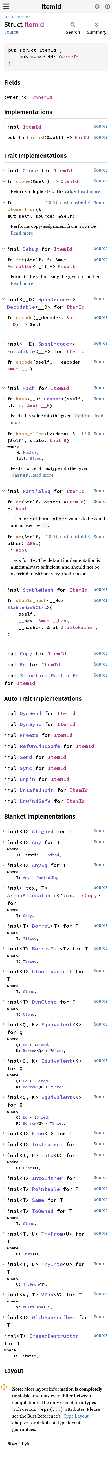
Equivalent (56, 1024)
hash (21, 399)
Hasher (52, 399)
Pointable (46, 1189)
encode (24, 362)
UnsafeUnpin (37, 790)
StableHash (38, 590)
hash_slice (30, 433)
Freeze (29, 735)
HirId (82, 137)
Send (26, 757)
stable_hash (31, 600)
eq (18, 501)
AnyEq (39, 865)
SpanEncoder (55, 344)
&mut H (58, 440)
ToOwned (43, 1211)
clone (23, 181)
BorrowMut (46, 948)
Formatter (20, 266)
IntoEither (47, 1178)
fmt (20, 259)
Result (66, 266)
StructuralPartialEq (49, 675)
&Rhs (32, 543)
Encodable (21, 351)
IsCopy (87, 895)
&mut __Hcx (52, 620)
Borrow (41, 926)
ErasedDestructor (54, 1336)
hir (27, 16)
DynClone (44, 1002)
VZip (47, 1294)
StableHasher (78, 627)
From (38, 1133)
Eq (23, 664)
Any (36, 842)
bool (21, 508)
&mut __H (38, 405)
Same (38, 1200)
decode (24, 317)
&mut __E (18, 368)
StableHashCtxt (27, 607)
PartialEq (36, 491)
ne (18, 536)
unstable (80, 202)
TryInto (52, 1264)
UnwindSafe (35, 801)
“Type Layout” (76, 1416)
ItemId (51, 7)
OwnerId (69, 57)
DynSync (30, 724)
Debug (30, 249)
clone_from (21, 209)
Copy (26, 653)
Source (11, 32)
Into (47, 1155)
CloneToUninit (52, 971)
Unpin (27, 779)
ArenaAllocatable (32, 895)
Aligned (43, 831)
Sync (26, 768)
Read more (89, 191)
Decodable (21, 307)
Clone (30, 170)
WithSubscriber (53, 1317)
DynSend (30, 713)
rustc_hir (13, 16)
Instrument (47, 1144)
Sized (35, 458)
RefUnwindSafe (40, 746)
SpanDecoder (55, 299)
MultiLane (33, 1307)
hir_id (35, 137)
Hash (29, 388)
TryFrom (52, 1234)
